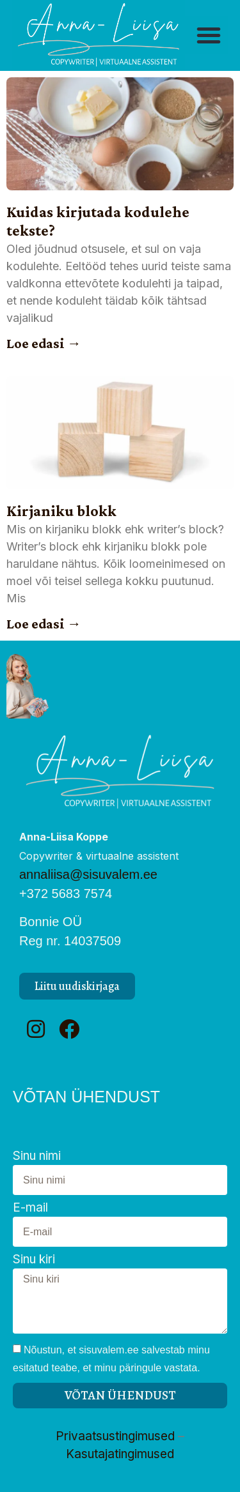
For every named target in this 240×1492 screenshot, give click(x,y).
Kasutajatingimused (120, 1454)
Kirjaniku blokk (61, 510)
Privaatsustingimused (115, 1436)
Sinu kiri (34, 1260)
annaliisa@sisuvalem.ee (88, 874)
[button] (208, 35)
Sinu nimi (37, 1156)
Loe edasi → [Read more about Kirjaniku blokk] (43, 624)
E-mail (30, 1208)
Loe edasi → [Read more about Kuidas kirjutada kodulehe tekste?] (43, 343)
